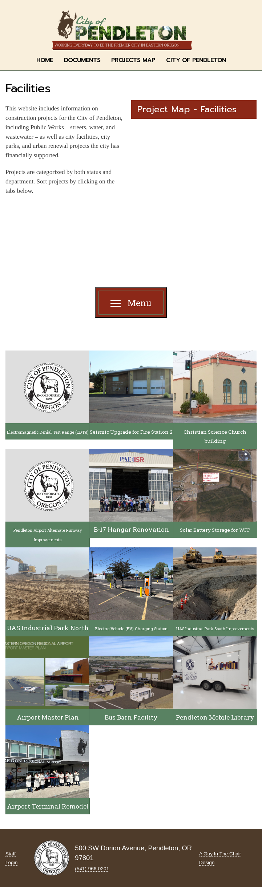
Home (44, 60)
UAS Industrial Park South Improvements (215, 628)
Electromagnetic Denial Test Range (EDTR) (48, 432)
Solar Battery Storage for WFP (215, 530)
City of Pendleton (196, 60)
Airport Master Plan (48, 717)
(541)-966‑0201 (92, 868)
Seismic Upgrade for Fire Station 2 (131, 432)
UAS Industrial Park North (48, 628)
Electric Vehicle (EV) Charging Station (131, 628)
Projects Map (133, 60)
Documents (82, 60)
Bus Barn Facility (131, 717)
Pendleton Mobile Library (215, 717)
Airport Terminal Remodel (48, 806)
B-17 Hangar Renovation (131, 529)
